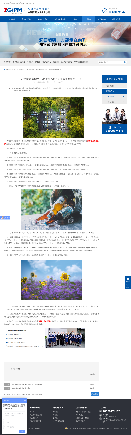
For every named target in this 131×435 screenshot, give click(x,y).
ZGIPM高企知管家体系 (81, 62)
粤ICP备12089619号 (99, 428)
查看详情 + (91, 384)
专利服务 (38, 62)
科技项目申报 (46, 62)
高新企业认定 (27, 19)
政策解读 (88, 19)
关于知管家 (102, 19)
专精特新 (30, 62)
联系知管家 (116, 19)
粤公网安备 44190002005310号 (75, 428)
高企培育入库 (34, 418)
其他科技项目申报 (35, 421)
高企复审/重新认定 (36, 415)
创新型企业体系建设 (82, 418)
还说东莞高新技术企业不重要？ (22, 388)
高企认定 (33, 412)
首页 (15, 69)
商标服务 (56, 412)
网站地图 (38, 428)
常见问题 (111, 102)
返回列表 (95, 394)
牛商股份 (117, 428)
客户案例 (110, 86)
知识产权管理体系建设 (83, 412)
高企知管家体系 (60, 19)
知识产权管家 (43, 19)
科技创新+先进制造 (19, 62)
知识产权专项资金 (66, 62)
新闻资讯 (22, 69)
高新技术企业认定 (45, 321)
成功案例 (75, 19)
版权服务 (56, 418)
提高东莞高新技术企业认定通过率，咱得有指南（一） (29, 384)
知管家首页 (11, 19)
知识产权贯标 (80, 421)
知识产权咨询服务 (58, 421)
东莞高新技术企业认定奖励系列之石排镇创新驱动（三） (45, 69)
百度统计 (124, 428)
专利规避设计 (80, 415)
